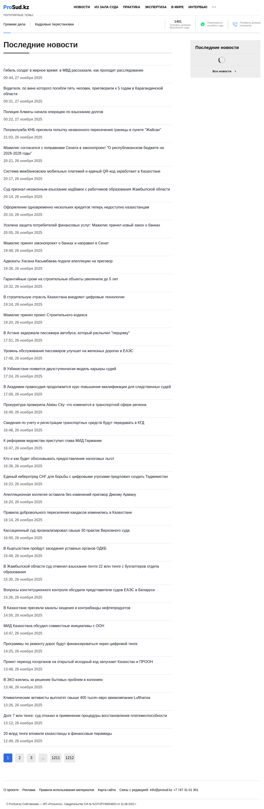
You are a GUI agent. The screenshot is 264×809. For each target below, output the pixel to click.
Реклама (28, 790)
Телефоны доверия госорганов (250, 24)
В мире (177, 7)
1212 (70, 758)
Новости (82, 7)
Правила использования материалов (66, 790)
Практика (131, 7)
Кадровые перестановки (54, 24)
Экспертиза (156, 7)
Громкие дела (14, 24)
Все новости (222, 71)
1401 (178, 21)
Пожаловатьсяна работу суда (215, 24)
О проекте (11, 790)
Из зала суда (106, 7)
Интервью (198, 7)
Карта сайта (107, 790)
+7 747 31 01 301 (185, 790)
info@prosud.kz (161, 790)
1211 (56, 758)
